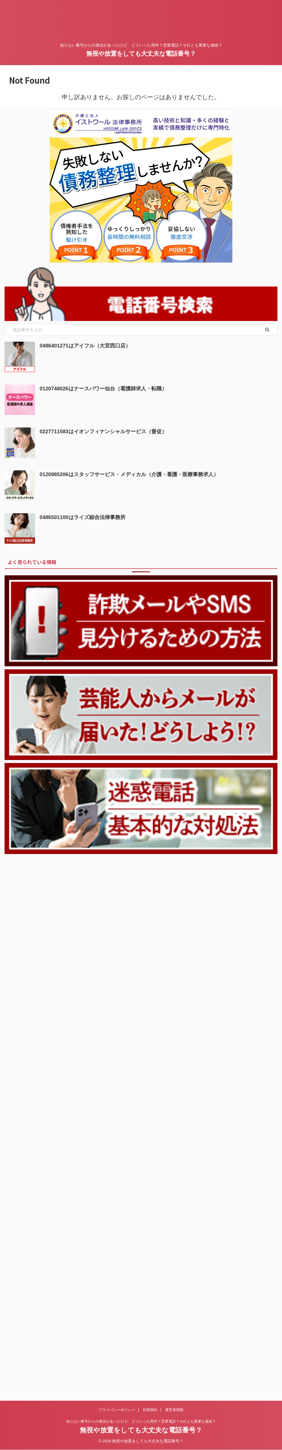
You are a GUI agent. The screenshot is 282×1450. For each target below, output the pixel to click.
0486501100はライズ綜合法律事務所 (85, 517)
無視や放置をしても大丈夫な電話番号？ (141, 53)
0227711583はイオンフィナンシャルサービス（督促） (107, 431)
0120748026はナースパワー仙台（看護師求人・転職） (107, 388)
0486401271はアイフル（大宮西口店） (88, 346)
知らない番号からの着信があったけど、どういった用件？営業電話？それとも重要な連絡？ (141, 896)
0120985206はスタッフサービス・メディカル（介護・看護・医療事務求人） (134, 474)
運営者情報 (174, 884)
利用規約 (150, 884)
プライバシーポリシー (117, 884)
